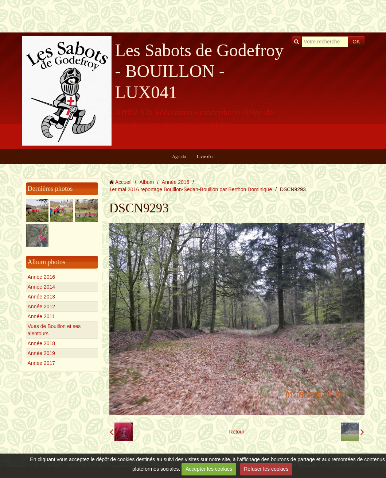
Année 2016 (41, 277)
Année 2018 (41, 343)
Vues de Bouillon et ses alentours (54, 329)
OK (356, 42)
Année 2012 (41, 306)
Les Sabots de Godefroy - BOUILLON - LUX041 (199, 71)
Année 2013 (41, 297)
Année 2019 (41, 353)
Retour (236, 432)
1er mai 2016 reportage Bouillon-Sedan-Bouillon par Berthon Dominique (190, 189)
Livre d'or (205, 156)
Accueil (123, 182)
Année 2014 (41, 287)
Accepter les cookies (209, 469)
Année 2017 (41, 363)
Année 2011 (41, 316)
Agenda (179, 156)
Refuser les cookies (266, 469)
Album (146, 182)
